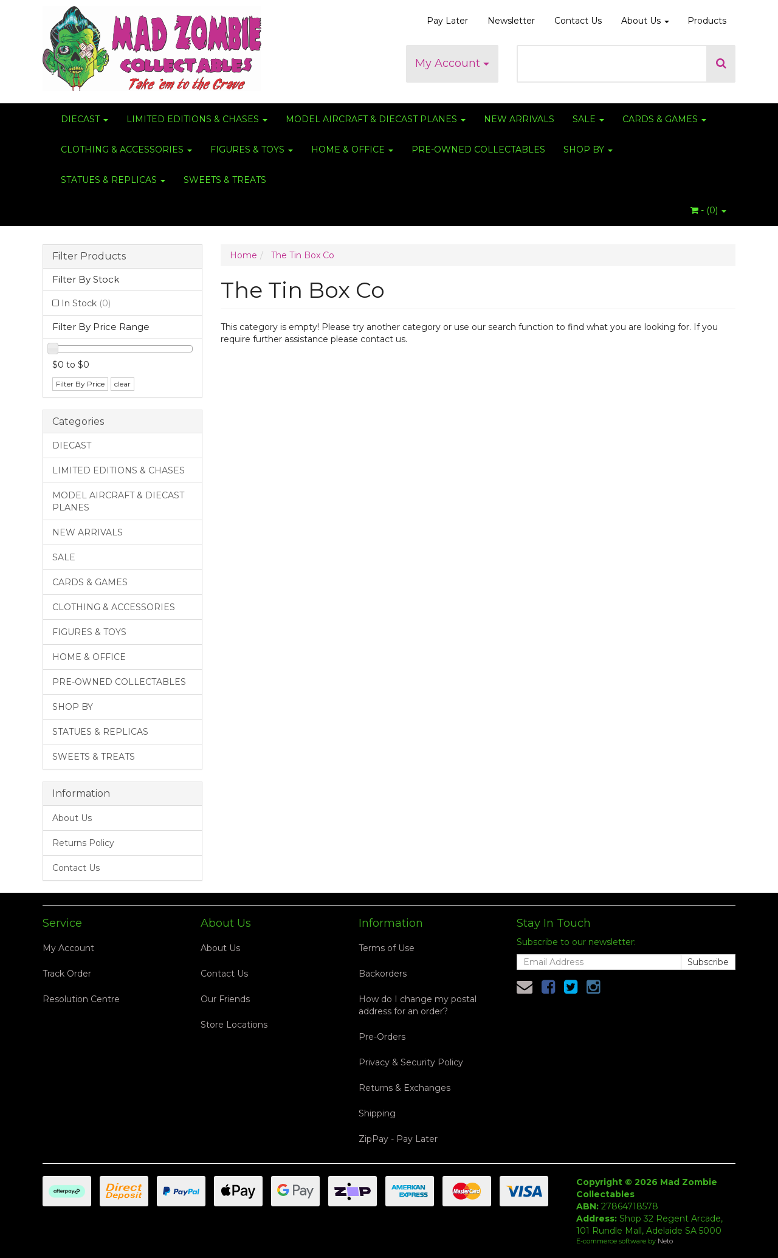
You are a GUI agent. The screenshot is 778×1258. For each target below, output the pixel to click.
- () (708, 210)
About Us (645, 20)
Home (243, 255)
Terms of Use (387, 948)
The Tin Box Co (302, 255)
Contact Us (578, 20)
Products (706, 20)
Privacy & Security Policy (411, 1062)
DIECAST (84, 119)
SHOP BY (588, 149)
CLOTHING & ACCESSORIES (126, 149)
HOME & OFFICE (352, 149)
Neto (665, 1241)
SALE (588, 119)
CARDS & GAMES (664, 119)
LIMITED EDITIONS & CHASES (196, 119)
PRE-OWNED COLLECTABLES (478, 149)
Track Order (67, 973)
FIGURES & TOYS (251, 149)
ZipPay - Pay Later (398, 1138)
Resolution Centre (81, 999)
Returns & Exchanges (404, 1087)
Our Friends (225, 999)
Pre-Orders (382, 1036)
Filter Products (89, 256)
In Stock (86, 303)
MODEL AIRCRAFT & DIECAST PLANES (376, 119)
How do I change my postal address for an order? (418, 1005)
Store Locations (234, 1024)
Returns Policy (83, 842)
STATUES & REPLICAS (113, 179)
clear (122, 383)
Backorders (383, 973)
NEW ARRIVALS (519, 119)
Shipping (377, 1113)
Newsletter (511, 20)
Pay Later (447, 20)
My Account (452, 63)
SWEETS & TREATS (225, 179)
